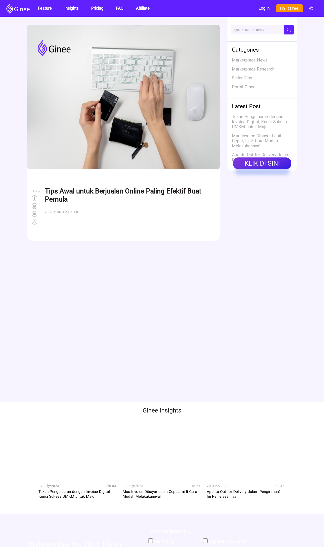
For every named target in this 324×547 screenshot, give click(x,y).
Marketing (164, 541)
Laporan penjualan (227, 541)
